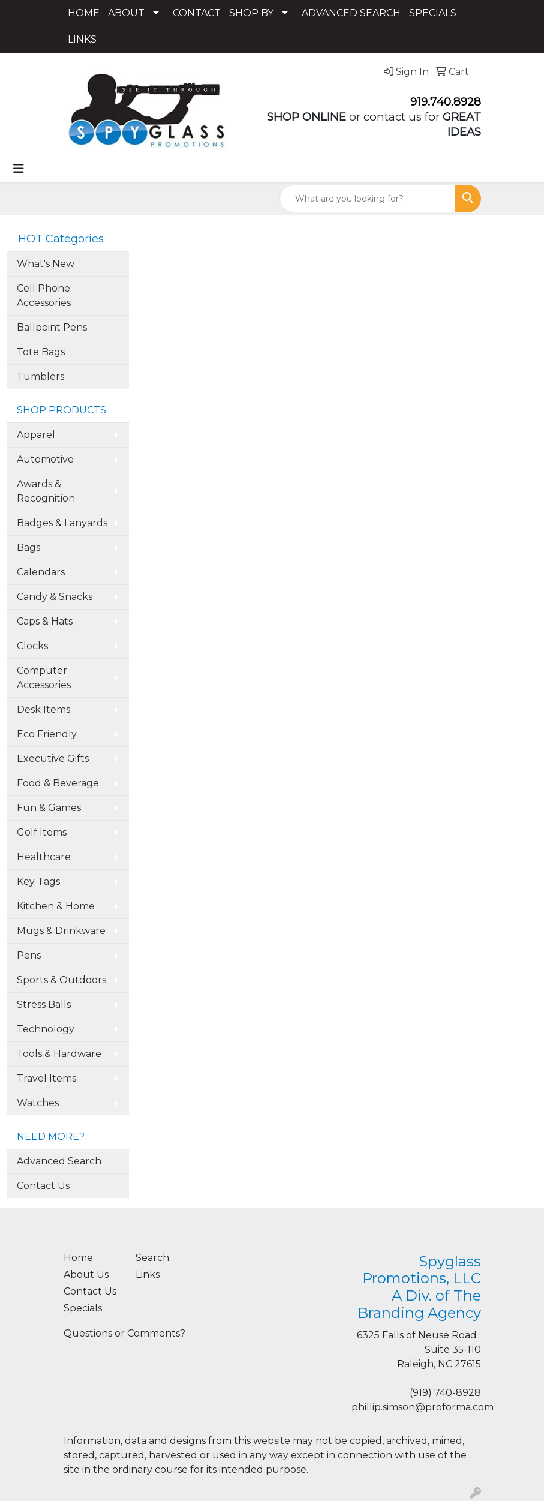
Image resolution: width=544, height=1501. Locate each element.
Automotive (45, 459)
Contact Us (43, 1185)
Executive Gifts (53, 758)
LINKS (82, 39)
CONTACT (197, 13)
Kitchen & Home (56, 906)
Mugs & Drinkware (61, 930)
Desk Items (43, 709)
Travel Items (46, 1078)
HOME (84, 13)
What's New (45, 263)
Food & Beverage (58, 783)
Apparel (36, 434)
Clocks (32, 646)
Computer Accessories (44, 678)
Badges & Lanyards (62, 523)
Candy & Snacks (54, 596)
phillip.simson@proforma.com (422, 1407)
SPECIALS (432, 13)
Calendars (41, 572)
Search (152, 1257)
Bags (28, 547)
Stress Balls (44, 1004)
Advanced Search (59, 1161)
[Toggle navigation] (18, 168)
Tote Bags (41, 352)
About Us (86, 1274)
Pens (29, 955)
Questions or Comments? (124, 1333)
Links (148, 1274)
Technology (45, 1029)
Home (78, 1257)
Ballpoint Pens (52, 327)
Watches (38, 1103)
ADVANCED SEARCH (351, 13)
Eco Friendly (47, 734)
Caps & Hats (45, 621)
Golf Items (42, 832)
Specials (83, 1308)
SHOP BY (251, 13)
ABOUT (126, 13)
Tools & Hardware (59, 1053)
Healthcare (44, 857)
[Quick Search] (367, 198)
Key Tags (38, 881)
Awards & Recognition (46, 491)
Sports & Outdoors (61, 980)
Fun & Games (49, 807)
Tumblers (40, 376)
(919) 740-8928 (445, 1392)
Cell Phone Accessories (44, 295)
